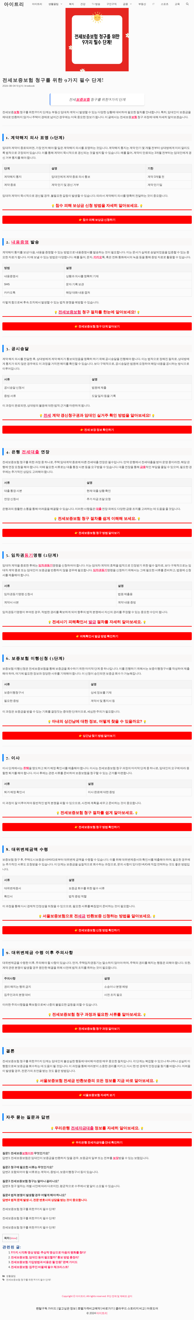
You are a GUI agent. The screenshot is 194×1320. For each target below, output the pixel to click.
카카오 (97, 257)
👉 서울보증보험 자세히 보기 (97, 1095)
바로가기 (108, 1308)
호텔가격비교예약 (89, 1308)
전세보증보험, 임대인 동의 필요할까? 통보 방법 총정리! (45, 1257)
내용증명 (20, 241)
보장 (116, 1158)
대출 (98, 508)
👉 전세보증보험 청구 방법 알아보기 (97, 533)
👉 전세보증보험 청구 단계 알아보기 (97, 326)
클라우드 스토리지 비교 (130, 1308)
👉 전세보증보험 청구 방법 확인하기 (97, 827)
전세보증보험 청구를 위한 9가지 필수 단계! (28, 1279)
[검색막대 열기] (187, 4)
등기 (28, 555)
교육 (177, 3)
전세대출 (30, 451)
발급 (92, 622)
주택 (26, 768)
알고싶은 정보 (67, 1308)
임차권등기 (45, 565)
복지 (71, 3)
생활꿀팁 (57, 4)
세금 (81, 916)
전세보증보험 (69, 312)
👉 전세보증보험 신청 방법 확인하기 (97, 930)
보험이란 (27, 1153)
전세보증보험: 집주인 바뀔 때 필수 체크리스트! (40, 1267)
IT (153, 3)
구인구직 (112, 3)
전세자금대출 (82, 1128)
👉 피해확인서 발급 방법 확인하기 (97, 636)
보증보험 (83, 99)
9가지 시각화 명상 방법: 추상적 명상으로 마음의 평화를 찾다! (48, 1252)
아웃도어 (152, 1308)
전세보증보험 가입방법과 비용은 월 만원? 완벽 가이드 (44, 1262)
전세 (47, 415)
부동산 (142, 3)
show (13, 1238)
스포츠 (164, 3)
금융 (129, 4)
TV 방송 (96, 3)
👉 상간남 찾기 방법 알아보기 (97, 735)
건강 (82, 3)
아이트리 (14, 4)
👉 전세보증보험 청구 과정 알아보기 (97, 1028)
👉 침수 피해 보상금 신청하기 (97, 219)
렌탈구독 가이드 (46, 1308)
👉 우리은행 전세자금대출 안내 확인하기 (97, 1142)
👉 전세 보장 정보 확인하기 (97, 429)
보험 (16, 112)
